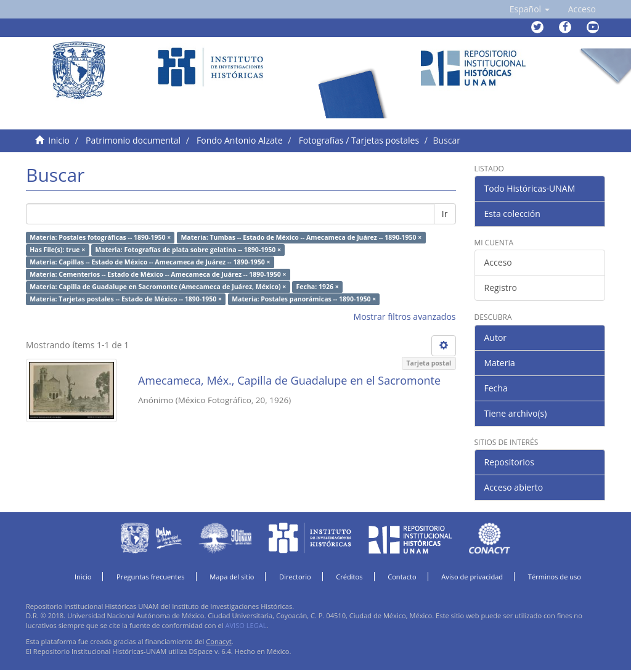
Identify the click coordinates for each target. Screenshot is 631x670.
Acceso (498, 262)
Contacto (402, 576)
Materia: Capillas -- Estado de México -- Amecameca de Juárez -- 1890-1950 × (150, 262)
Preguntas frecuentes (150, 576)
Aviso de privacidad (472, 576)
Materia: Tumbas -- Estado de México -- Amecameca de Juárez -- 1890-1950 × (301, 237)
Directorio (295, 576)
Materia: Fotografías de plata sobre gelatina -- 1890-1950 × (187, 249)
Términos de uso (554, 576)
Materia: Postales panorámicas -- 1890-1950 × (304, 299)
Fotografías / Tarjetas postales (359, 140)
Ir (445, 213)
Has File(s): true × (57, 249)
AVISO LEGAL (245, 625)
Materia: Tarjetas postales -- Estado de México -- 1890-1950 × (126, 299)
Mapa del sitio (232, 576)
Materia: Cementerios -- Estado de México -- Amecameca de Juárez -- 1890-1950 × (158, 274)
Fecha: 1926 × (317, 286)
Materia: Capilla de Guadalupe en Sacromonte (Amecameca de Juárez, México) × (158, 286)
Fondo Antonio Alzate (239, 140)
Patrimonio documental (133, 140)
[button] (529, 9)
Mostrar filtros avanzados (405, 316)
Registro (500, 287)
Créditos (349, 576)
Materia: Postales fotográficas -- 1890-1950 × (100, 237)
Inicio (59, 140)
